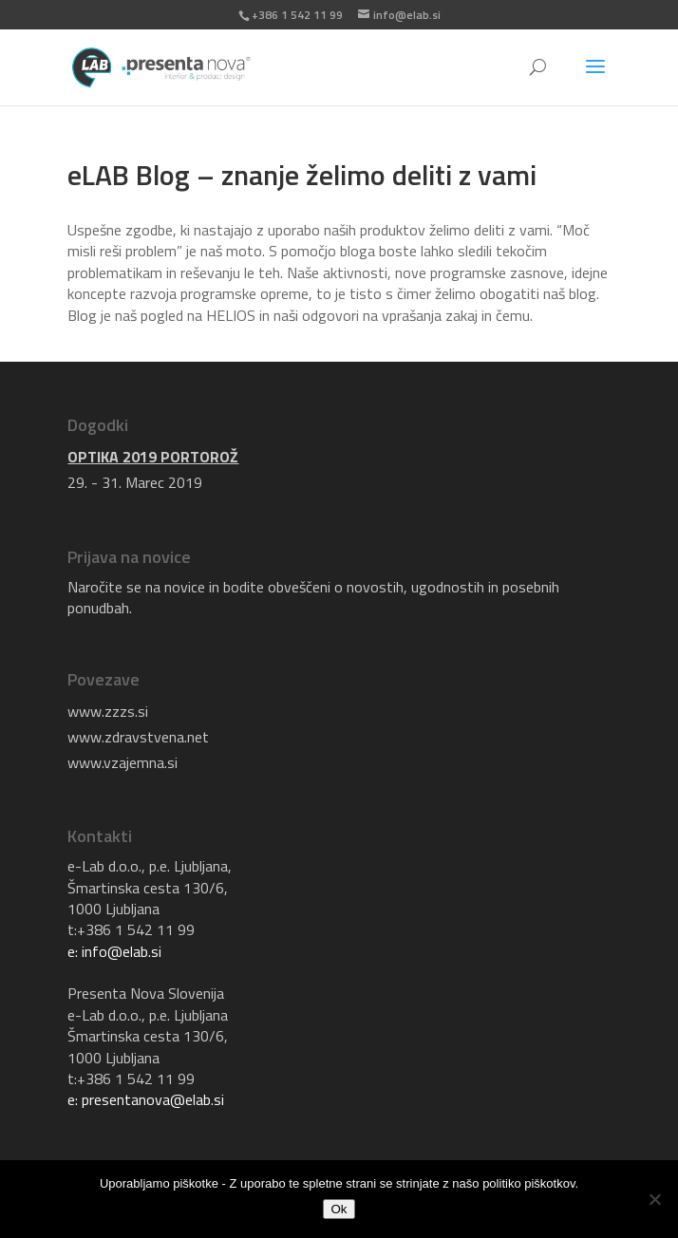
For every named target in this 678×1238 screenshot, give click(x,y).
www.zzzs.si (107, 711)
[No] (654, 1199)
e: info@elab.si (114, 951)
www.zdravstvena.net (138, 736)
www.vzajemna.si (122, 762)
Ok (338, 1209)
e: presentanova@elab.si (145, 1099)
